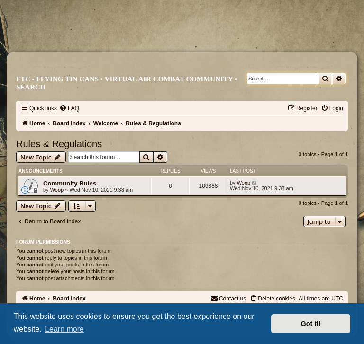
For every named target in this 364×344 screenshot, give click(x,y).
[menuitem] (69, 108)
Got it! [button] (311, 323)
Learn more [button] (64, 329)
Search (31, 87)
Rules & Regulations (59, 144)
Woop (57, 190)
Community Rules (69, 183)
